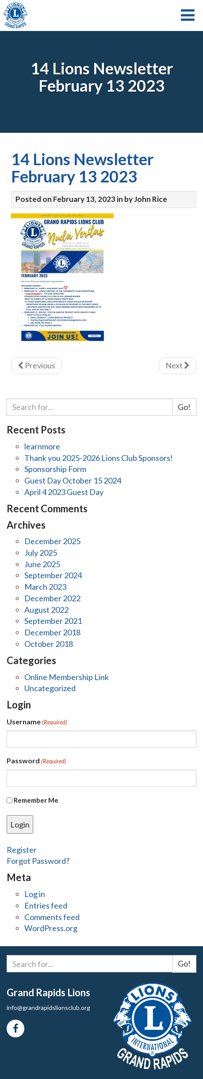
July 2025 (40, 552)
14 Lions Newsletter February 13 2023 (82, 167)
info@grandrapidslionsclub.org (48, 1007)
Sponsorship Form (55, 469)
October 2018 (48, 644)
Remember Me (36, 800)
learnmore (42, 446)
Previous (36, 365)
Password (36, 761)
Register (22, 850)
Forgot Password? (38, 861)
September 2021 (53, 621)
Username (37, 722)
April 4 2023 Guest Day (63, 492)
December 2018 (52, 632)
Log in (34, 894)
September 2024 (53, 575)
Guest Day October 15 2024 (72, 480)
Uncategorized (50, 688)
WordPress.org (50, 928)
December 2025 (52, 541)
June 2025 (42, 564)
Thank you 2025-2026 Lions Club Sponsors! (98, 458)
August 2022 (46, 610)
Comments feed (52, 917)
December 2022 (52, 598)
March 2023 (45, 587)
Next (177, 365)
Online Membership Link (66, 677)
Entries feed (45, 905)
